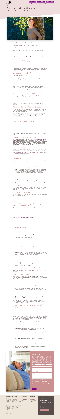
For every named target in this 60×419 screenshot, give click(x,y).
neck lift (15, 42)
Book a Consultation (41, 1)
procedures (15, 230)
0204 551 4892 (32, 1)
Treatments (35, 3)
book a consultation (26, 89)
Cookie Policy (32, 399)
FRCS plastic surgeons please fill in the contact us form (29, 270)
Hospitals (23, 400)
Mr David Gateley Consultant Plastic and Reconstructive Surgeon (23, 149)
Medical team (24, 399)
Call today (17, 240)
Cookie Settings (33, 400)
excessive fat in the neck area (19, 45)
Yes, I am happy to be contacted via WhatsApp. (39, 381)
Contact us (24, 401)
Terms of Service (35, 386)
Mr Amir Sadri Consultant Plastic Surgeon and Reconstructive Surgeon (24, 152)
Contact (52, 3)
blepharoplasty (34, 230)
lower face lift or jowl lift (26, 230)
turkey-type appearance (34, 47)
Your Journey (40, 3)
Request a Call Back (49, 1)
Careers (31, 401)
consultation (25, 240)
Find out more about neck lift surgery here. (20, 201)
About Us (31, 3)
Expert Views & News (46, 3)
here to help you (37, 239)
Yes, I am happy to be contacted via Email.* (39, 379)
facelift (21, 230)
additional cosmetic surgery (41, 229)
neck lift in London (23, 239)
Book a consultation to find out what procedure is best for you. (23, 217)
